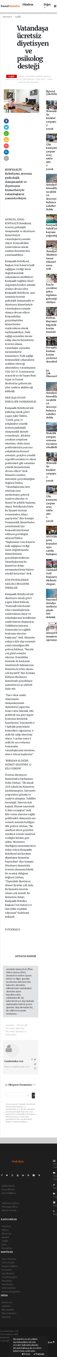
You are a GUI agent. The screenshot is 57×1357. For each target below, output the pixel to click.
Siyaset (5, 1237)
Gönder (34, 1095)
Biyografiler (8, 1309)
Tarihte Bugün (9, 1277)
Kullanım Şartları (10, 1203)
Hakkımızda (8, 1185)
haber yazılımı (7, 1343)
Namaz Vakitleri (10, 1266)
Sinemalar (7, 1280)
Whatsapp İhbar (10, 1206)
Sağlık (18, 16)
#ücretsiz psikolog (15, 1028)
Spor (4, 1244)
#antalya (9, 1025)
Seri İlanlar (7, 1284)
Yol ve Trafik (8, 1262)
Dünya (5, 1230)
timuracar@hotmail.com (16, 1066)
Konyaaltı (11, 261)
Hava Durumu (9, 1259)
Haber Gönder (9, 1210)
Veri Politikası (9, 1193)
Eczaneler (7, 1269)
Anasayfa (7, 16)
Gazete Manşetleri (11, 1291)
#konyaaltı (22, 1025)
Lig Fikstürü (8, 1273)
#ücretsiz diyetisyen (15, 1031)
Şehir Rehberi (9, 1288)
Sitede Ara (7, 1302)
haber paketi (6, 1347)
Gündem (27, 4)
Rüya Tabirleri (9, 1313)
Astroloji (6, 1317)
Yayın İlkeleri (8, 1189)
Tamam (39, 1354)
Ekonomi (6, 1233)
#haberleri (10, 1034)
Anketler (6, 1306)
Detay (26, 1354)
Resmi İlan (7, 1248)
